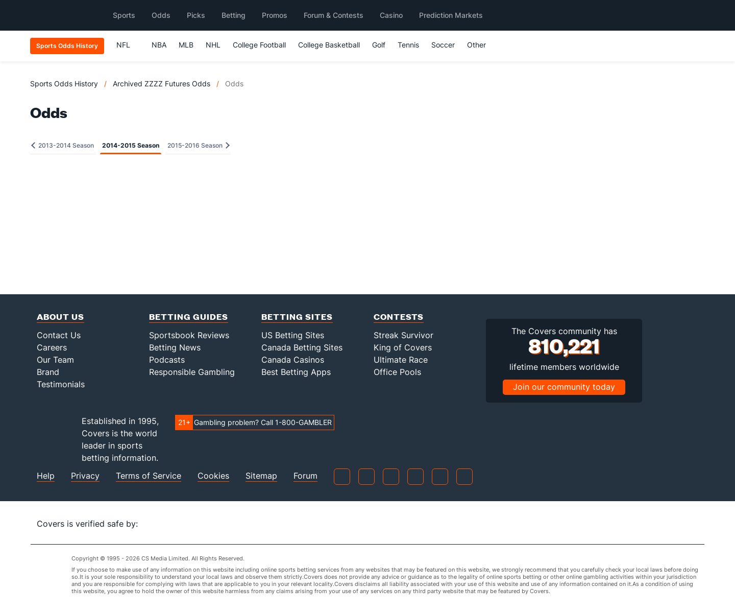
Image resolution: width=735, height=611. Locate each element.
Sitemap (261, 476)
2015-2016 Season (198, 145)
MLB (186, 44)
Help (46, 476)
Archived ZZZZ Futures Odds (161, 83)
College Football (259, 44)
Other (481, 44)
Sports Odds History (64, 83)
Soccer (443, 44)
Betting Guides (188, 316)
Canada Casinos (292, 360)
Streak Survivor (403, 335)
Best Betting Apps (296, 372)
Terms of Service (148, 476)
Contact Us (59, 335)
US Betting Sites (292, 335)
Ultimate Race (401, 360)
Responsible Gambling (192, 372)
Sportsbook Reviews (189, 335)
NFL (127, 44)
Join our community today (564, 387)
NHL (213, 44)
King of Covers (403, 347)
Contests (399, 316)
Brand (48, 372)
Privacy (85, 476)
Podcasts (167, 360)
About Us (60, 316)
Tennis (408, 44)
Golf (378, 44)
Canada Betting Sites (301, 347)
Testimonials (61, 384)
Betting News (175, 347)
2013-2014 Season (62, 145)
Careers (52, 347)
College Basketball (329, 44)
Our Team (55, 360)
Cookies (213, 476)
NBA (159, 44)
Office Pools (397, 372)
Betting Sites (297, 316)
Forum (305, 476)
